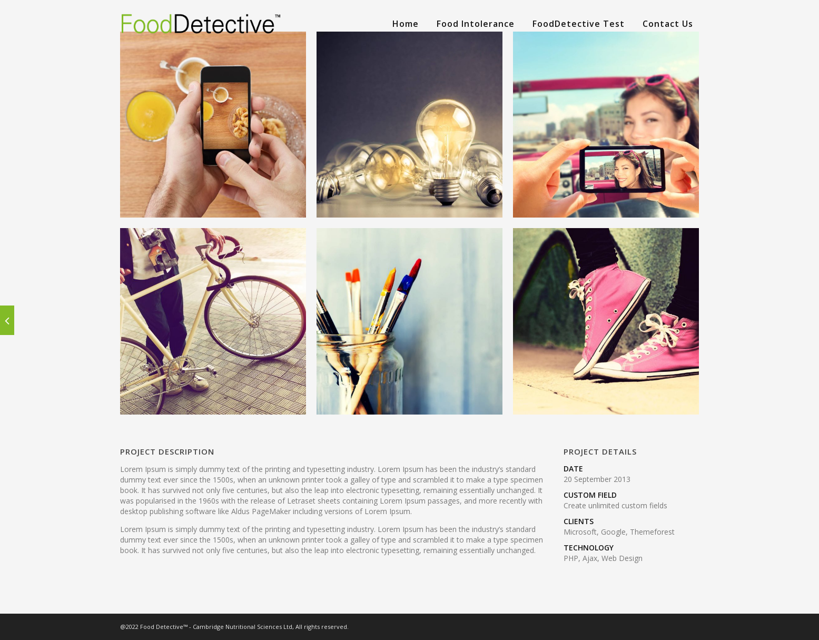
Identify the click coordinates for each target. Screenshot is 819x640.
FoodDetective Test (578, 23)
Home (405, 23)
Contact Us (668, 23)
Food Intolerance (476, 23)
